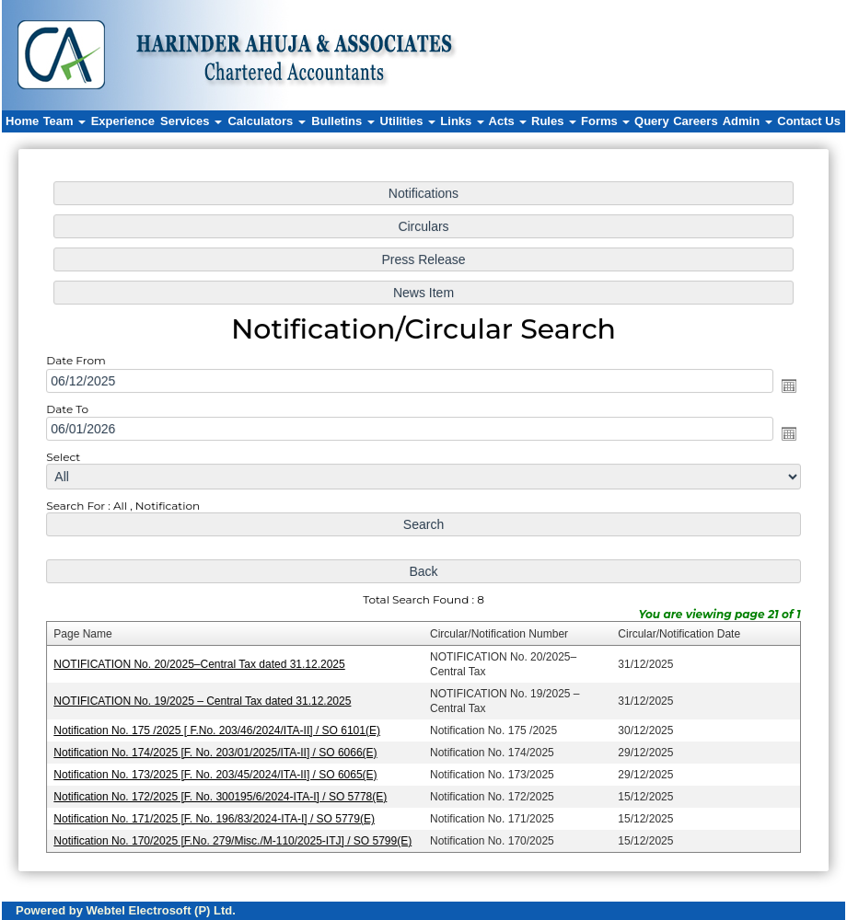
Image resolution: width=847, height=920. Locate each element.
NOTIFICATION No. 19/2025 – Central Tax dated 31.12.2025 (205, 698)
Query (651, 121)
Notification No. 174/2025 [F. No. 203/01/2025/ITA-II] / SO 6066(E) (218, 748)
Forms (605, 121)
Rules (553, 121)
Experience (123, 121)
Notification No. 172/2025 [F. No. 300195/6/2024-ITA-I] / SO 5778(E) (223, 793)
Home (22, 121)
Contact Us (809, 121)
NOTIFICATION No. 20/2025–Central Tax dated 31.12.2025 (202, 662)
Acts (508, 121)
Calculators (266, 121)
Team (65, 121)
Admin (747, 121)
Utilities (408, 121)
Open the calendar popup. (783, 387)
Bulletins (343, 121)
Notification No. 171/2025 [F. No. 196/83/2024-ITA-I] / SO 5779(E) (217, 814)
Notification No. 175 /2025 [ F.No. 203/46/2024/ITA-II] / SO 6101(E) (220, 727)
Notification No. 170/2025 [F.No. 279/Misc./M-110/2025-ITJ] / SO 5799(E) (235, 836)
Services (191, 121)
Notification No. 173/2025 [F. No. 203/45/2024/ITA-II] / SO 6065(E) (218, 771)
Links (462, 121)
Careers (695, 121)
